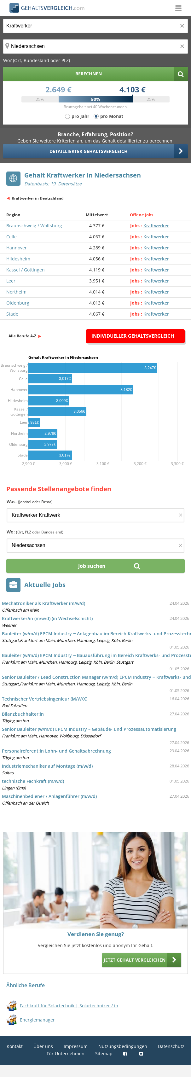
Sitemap (104, 1054)
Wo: (35, 532)
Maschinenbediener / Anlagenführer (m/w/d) (49, 796)
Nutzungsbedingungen (122, 1046)
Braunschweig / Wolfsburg (34, 226)
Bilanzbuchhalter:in (23, 714)
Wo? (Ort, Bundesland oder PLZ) (36, 60)
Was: (30, 501)
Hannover (16, 248)
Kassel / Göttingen (25, 270)
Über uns (43, 1046)
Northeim (16, 292)
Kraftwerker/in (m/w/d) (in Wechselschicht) (47, 618)
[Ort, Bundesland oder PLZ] (95, 46)
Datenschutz (171, 1046)
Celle (11, 237)
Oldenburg (17, 303)
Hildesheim (18, 259)
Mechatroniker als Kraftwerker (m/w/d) (43, 603)
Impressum (76, 1046)
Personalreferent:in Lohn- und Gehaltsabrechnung (56, 751)
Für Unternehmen (65, 1054)
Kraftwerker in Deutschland (38, 198)
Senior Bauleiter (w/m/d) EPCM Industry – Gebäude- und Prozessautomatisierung (89, 729)
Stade (12, 314)
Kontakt (15, 1046)
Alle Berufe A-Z (22, 336)
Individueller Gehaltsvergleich (132, 336)
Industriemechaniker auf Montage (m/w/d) (47, 766)
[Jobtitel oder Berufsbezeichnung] (95, 26)
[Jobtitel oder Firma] (95, 515)
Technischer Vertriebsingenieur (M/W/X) (44, 699)
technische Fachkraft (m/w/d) (33, 781)
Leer (10, 281)
